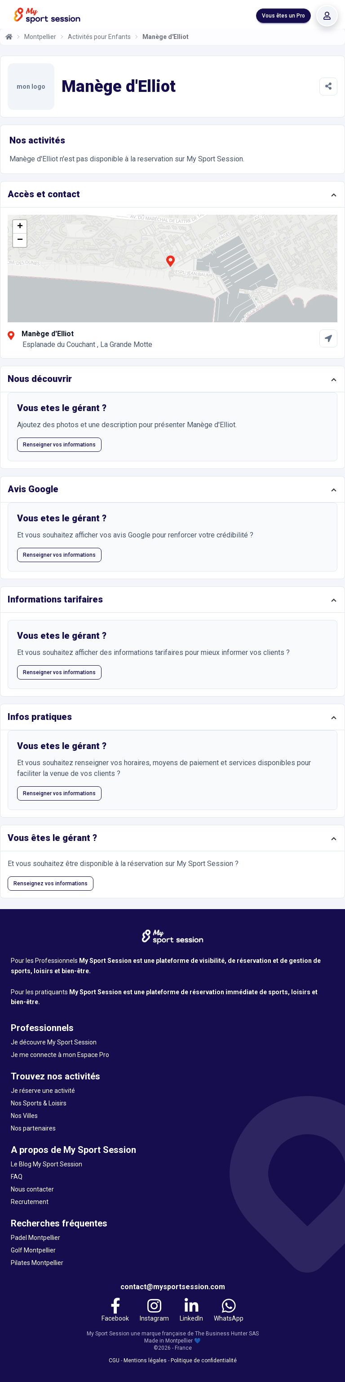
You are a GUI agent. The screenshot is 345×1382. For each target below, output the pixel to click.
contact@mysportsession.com (172, 1286)
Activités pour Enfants (99, 36)
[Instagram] (154, 1311)
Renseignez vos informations (50, 883)
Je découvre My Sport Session (54, 1042)
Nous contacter (32, 1189)
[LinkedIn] (191, 1311)
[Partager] (328, 86)
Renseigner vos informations (59, 445)
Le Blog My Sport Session (46, 1164)
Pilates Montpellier (37, 1262)
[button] (170, 266)
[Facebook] (115, 1311)
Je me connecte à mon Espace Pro (60, 1054)
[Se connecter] (327, 15)
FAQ (16, 1176)
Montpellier (40, 36)
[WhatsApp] (228, 1311)
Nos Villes (24, 1115)
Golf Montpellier (33, 1250)
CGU (114, 1360)
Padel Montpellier (35, 1237)
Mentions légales (145, 1360)
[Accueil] (9, 37)
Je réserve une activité (43, 1090)
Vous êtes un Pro (283, 16)
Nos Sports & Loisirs (38, 1103)
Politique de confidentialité (204, 1360)
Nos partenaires (33, 1128)
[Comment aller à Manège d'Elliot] (328, 338)
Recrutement (30, 1201)
